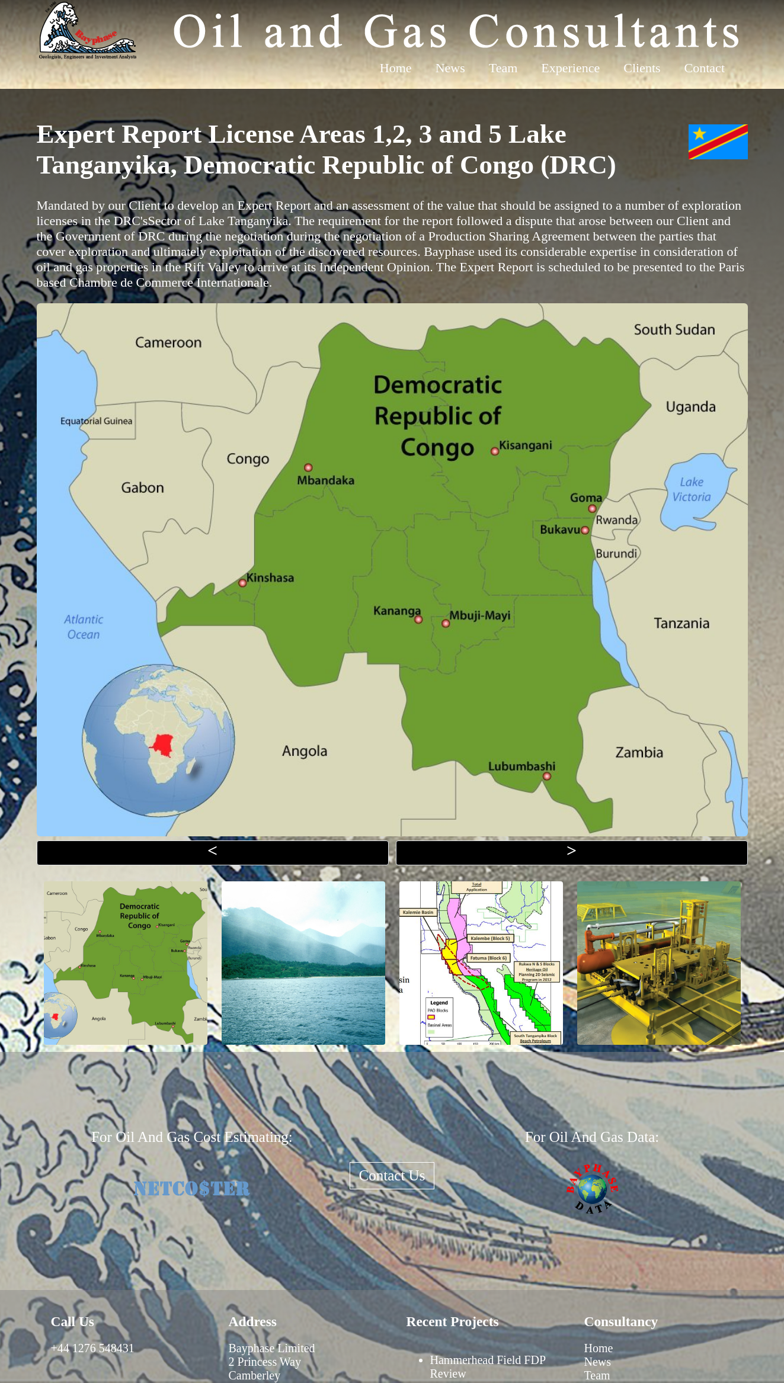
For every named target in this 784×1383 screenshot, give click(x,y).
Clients (641, 67)
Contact (704, 67)
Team (503, 67)
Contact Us (392, 1175)
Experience (570, 67)
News (450, 67)
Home (396, 67)
